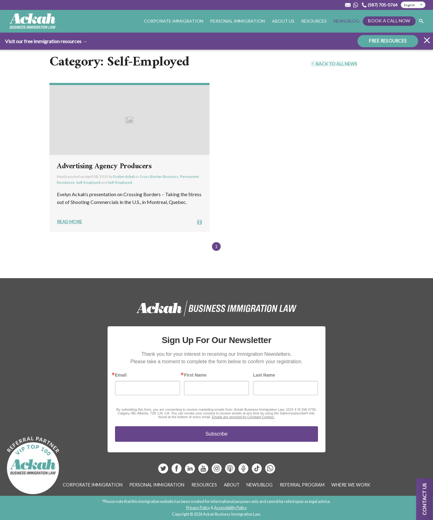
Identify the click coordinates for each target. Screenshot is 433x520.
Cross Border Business (159, 176)
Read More (69, 221)
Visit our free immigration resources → (46, 41)
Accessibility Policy (230, 507)
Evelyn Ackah (124, 176)
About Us (283, 21)
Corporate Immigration (173, 21)
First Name (195, 375)
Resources (314, 21)
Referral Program (302, 484)
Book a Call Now (389, 20)
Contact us (424, 499)
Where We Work (350, 484)
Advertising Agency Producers (104, 166)
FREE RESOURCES (388, 40)
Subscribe (216, 433)
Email (121, 375)
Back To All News (334, 63)
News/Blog (346, 21)
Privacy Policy (198, 507)
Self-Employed (88, 182)
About (232, 484)
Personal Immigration (237, 21)
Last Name (264, 375)
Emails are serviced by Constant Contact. (243, 417)
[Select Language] (413, 5)
